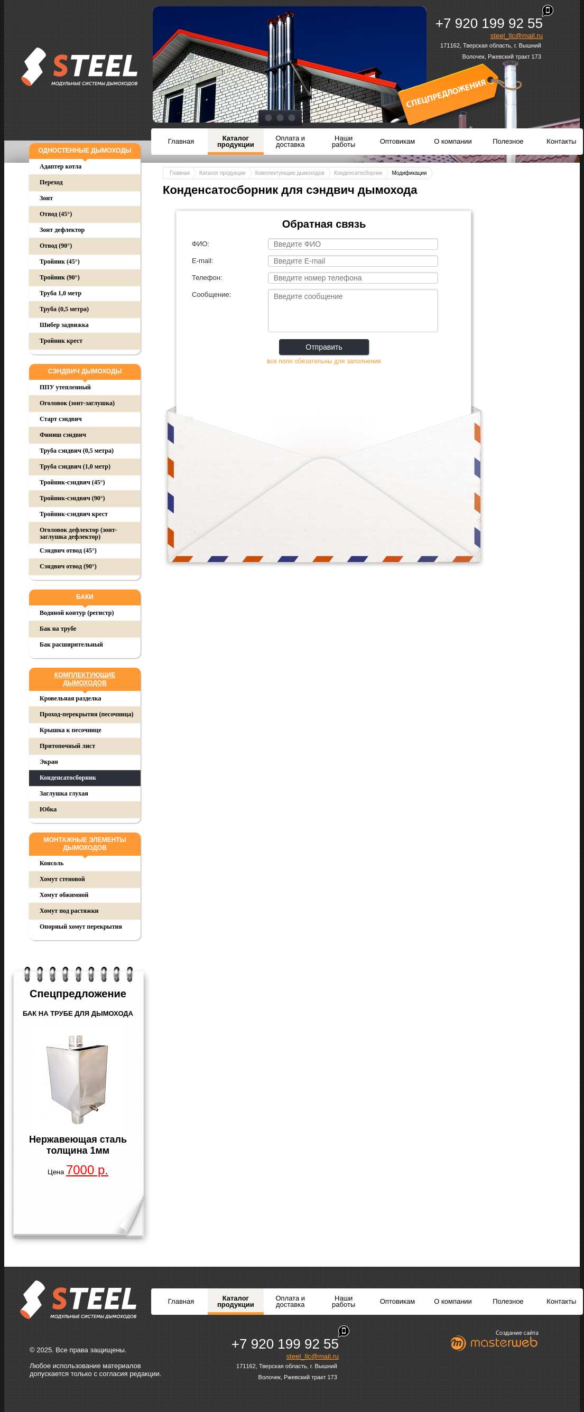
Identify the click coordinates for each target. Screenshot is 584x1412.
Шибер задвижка (64, 325)
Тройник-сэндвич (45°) (72, 482)
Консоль (51, 863)
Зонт (46, 198)
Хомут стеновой (62, 879)
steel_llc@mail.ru (516, 36)
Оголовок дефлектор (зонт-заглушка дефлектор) (78, 533)
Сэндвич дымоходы (85, 371)
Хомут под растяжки (69, 910)
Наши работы (343, 141)
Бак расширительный (71, 644)
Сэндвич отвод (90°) (68, 566)
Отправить (323, 347)
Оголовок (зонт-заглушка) (77, 403)
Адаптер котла (60, 166)
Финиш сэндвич (63, 434)
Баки (85, 597)
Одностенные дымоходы (84, 150)
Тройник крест (61, 340)
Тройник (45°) (60, 261)
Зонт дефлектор (62, 229)
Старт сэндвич (61, 419)
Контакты (561, 141)
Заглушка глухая (64, 793)
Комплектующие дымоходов (84, 679)
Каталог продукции (235, 141)
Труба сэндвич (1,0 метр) (75, 466)
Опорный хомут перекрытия (81, 926)
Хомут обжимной (64, 895)
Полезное (508, 141)
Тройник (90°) (60, 277)
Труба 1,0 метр (60, 293)
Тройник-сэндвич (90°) (72, 498)
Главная (181, 141)
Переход (51, 182)
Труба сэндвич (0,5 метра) (77, 450)
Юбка (48, 809)
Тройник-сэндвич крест (74, 514)
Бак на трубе (58, 628)
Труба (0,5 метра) (64, 309)
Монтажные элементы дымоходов (84, 844)
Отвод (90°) (56, 245)
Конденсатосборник (68, 777)
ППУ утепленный (65, 387)
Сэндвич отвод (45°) (68, 550)
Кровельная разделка (70, 698)
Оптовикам (397, 141)
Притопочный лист (67, 746)
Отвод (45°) (56, 214)
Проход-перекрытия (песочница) (86, 714)
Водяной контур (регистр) (77, 612)
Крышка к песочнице (70, 730)
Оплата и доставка (290, 141)
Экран (49, 761)
